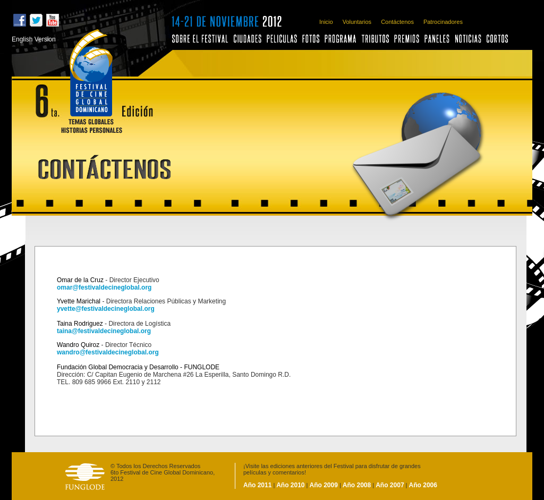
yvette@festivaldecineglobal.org (106, 308)
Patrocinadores (443, 22)
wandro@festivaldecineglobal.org (108, 352)
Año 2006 (423, 485)
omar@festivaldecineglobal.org (104, 287)
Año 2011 (257, 485)
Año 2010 (289, 485)
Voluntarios (357, 22)
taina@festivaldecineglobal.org (104, 331)
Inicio (326, 22)
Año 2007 (390, 485)
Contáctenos (397, 22)
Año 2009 (324, 485)
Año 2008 (357, 485)
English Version (34, 39)
